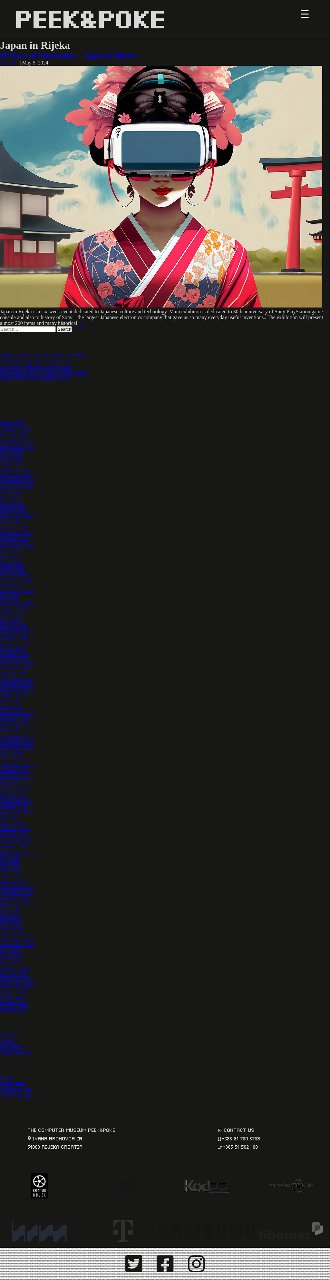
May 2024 (10, 498)
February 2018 (15, 666)
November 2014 (17, 742)
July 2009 (10, 951)
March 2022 (12, 568)
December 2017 (16, 678)
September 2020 (17, 603)
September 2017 (17, 690)
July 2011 (10, 858)
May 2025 (10, 452)
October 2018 (14, 655)
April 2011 (11, 875)
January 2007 (14, 1009)
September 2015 (17, 725)
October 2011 (14, 846)
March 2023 (12, 521)
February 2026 (15, 429)
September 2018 (17, 661)
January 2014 (14, 759)
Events (7, 1040)
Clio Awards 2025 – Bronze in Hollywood (43, 372)
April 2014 (11, 754)
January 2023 (14, 527)
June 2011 (10, 864)
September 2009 (17, 945)
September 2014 (17, 748)
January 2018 (14, 672)
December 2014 (16, 736)
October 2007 (14, 1003)
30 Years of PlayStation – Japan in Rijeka (68, 55)
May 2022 (10, 556)
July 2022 (10, 550)
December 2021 (16, 579)
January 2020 (14, 626)
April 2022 (11, 562)
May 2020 (10, 620)
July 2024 (10, 492)
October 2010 (14, 899)
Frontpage (10, 1046)
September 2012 (17, 812)
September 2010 (17, 904)
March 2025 (12, 463)
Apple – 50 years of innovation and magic (43, 354)
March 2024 (12, 504)
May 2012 (10, 817)
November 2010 (17, 893)
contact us (239, 1129)
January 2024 (14, 510)
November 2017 (17, 684)
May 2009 (10, 962)
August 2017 (13, 696)
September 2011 (17, 852)
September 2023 (17, 516)
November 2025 (17, 440)
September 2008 (17, 986)
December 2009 (16, 939)
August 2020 (13, 608)
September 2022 (17, 545)
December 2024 (16, 475)
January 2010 (14, 933)
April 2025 (11, 458)
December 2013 (16, 765)
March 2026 (12, 423)
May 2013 (10, 783)
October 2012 (14, 806)
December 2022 (16, 533)
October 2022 (14, 539)
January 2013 (14, 794)
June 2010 (10, 916)
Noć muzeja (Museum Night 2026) (36, 366)
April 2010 (11, 928)
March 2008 (12, 997)
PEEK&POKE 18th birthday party (35, 378)
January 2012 (14, 835)
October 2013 (14, 771)
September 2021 (17, 591)
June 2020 (10, 614)
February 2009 (15, 968)
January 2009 (14, 974)
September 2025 (17, 446)
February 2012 (15, 829)
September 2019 (17, 643)
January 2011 (13, 881)
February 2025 (15, 469)
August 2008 (13, 991)
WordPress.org (15, 1095)
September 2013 (17, 777)
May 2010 (10, 922)
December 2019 (16, 632)
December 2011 (16, 841)
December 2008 (16, 980)
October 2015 (14, 719)
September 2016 (17, 713)
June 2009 (10, 957)
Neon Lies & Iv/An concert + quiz (35, 360)
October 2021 (14, 585)
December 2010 (16, 887)
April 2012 (11, 823)
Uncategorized (15, 1052)
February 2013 (15, 788)
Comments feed (16, 1089)
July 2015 (10, 730)
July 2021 (10, 597)
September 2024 (17, 487)
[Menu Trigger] (305, 14)
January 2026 (14, 434)
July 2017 (10, 701)
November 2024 (17, 481)
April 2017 (11, 707)
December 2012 (16, 800)
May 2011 (10, 870)
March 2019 (12, 649)
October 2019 (14, 637)
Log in (7, 1077)
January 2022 (14, 574)
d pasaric (9, 62)
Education (10, 1034)
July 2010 (10, 910)
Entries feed (12, 1083)
